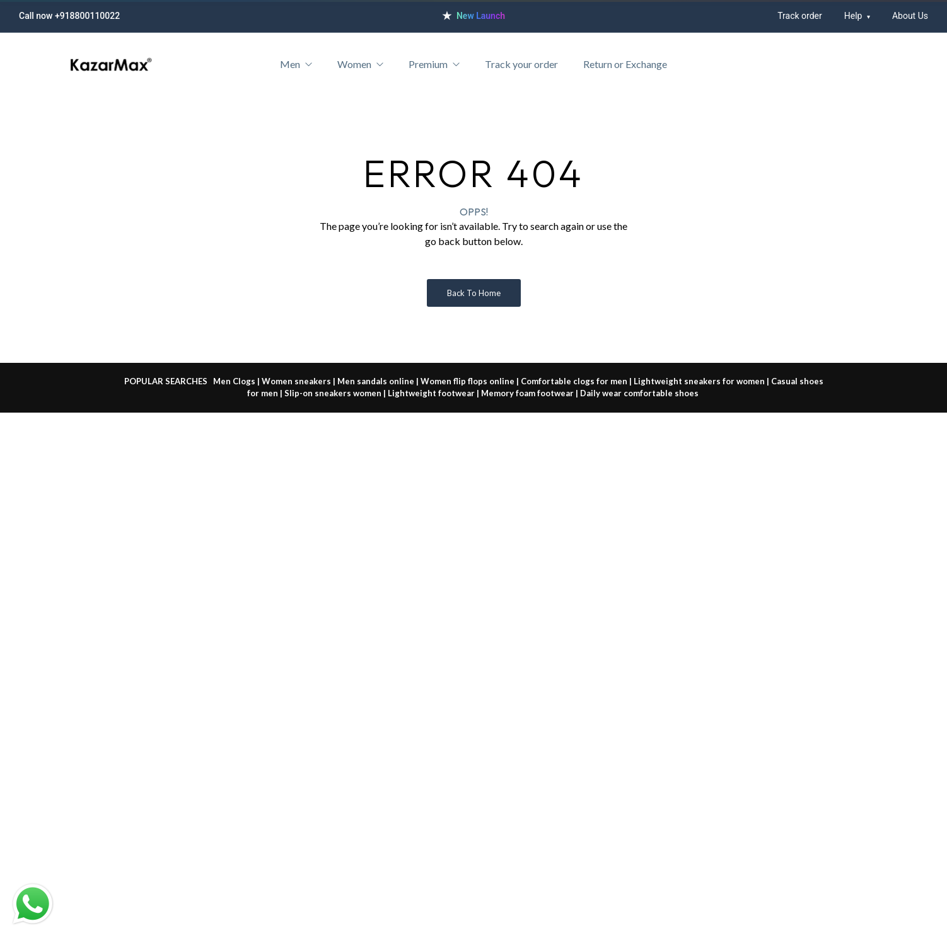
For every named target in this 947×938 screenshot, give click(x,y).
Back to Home (474, 293)
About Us (910, 16)
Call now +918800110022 (69, 16)
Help (857, 16)
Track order (799, 16)
